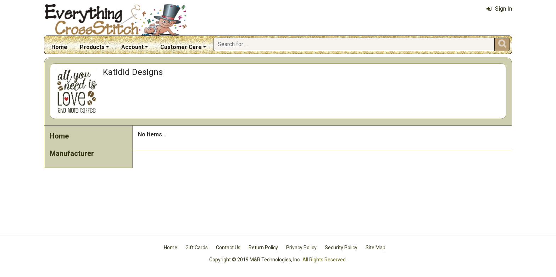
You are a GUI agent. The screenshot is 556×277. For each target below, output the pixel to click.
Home (59, 47)
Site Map (375, 247)
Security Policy (341, 247)
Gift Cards (196, 247)
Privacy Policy (301, 247)
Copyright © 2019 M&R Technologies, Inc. (255, 259)
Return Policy (263, 247)
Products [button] (92, 47)
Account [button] (132, 47)
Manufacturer (72, 153)
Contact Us (228, 247)
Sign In (499, 8)
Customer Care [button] (181, 47)
